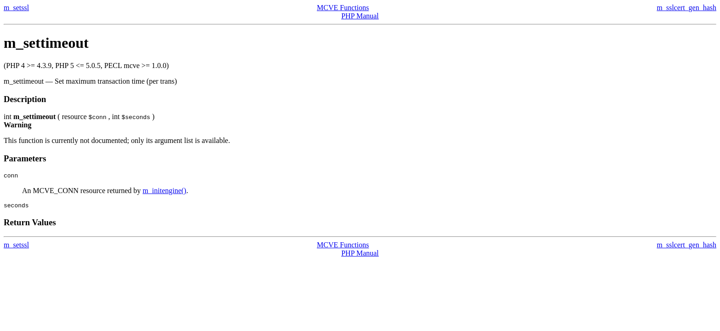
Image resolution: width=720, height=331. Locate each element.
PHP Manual (360, 16)
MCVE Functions (343, 7)
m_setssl (16, 7)
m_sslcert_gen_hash (686, 7)
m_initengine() (164, 192)
